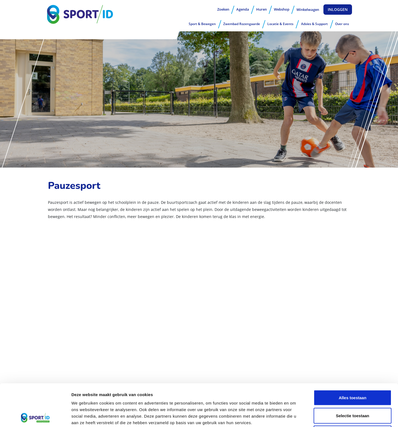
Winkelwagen (307, 9)
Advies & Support (314, 24)
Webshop (281, 9)
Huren (261, 9)
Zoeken (223, 9)
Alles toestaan (352, 355)
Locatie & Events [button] (280, 24)
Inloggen (338, 9)
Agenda (242, 9)
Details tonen (294, 416)
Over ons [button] (342, 24)
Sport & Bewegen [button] (202, 24)
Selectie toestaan (352, 373)
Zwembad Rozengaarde (241, 24)
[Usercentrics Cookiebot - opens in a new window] (35, 416)
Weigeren (352, 391)
